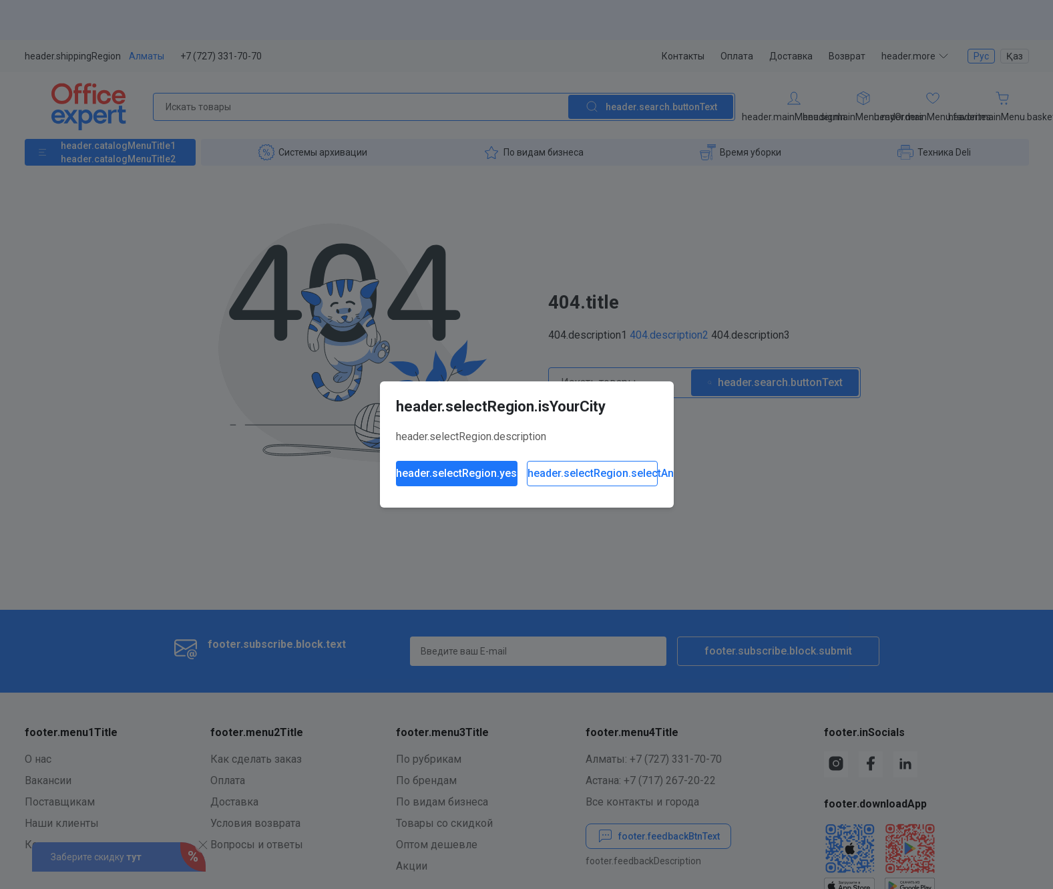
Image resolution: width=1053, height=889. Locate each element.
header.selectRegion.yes (456, 473)
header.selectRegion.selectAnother (593, 473)
